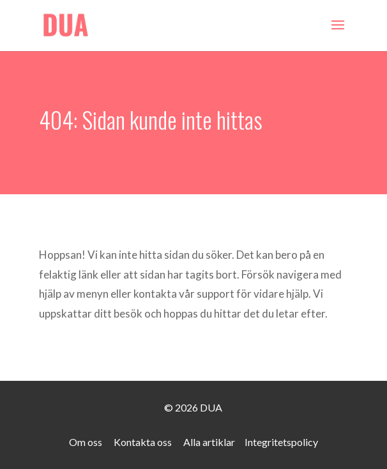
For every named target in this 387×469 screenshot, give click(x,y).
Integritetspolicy (281, 442)
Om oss (85, 442)
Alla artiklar (209, 442)
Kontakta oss (143, 442)
